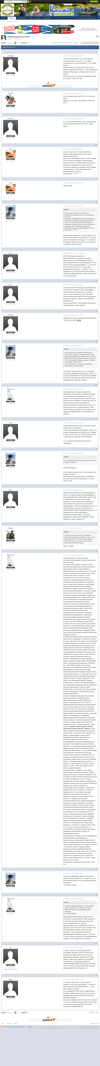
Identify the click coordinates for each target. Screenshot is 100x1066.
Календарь (47, 18)
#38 (96, 894)
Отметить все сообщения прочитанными (14, 1027)
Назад (3, 42)
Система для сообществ (88, 1026)
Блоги (31, 18)
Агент (11, 253)
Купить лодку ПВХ (87, 28)
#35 (96, 524)
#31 (96, 385)
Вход (87, 1)
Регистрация (94, 1)
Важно (15, 1023)
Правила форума (94, 1023)
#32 (96, 419)
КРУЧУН (10, 56)
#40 (96, 975)
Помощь (30, 1027)
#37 (96, 869)
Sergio (10, 528)
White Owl (10, 389)
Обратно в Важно (94, 1012)
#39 (96, 943)
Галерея (38, 18)
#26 (96, 202)
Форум (2, 1023)
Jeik (10, 423)
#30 (96, 341)
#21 (96, 52)
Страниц (9, 43)
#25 (96, 179)
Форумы (11, 18)
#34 (96, 486)
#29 (96, 311)
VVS (10, 149)
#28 (96, 281)
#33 (96, 449)
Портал (3, 18)
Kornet (10, 93)
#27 (96, 249)
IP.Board (97, 1026)
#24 (96, 145)
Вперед (23, 42)
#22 (96, 89)
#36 (96, 551)
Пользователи (22, 18)
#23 (96, 114)
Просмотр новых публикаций (86, 18)
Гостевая (9, 1023)
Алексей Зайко (10, 206)
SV (11, 39)
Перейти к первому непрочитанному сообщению (65, 43)
